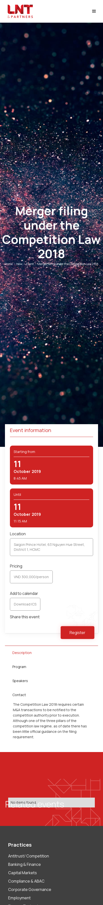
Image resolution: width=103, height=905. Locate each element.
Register (77, 632)
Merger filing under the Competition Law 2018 (68, 264)
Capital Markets (22, 872)
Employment (19, 898)
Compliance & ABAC (26, 881)
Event (30, 264)
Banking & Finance (24, 864)
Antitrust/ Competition (28, 856)
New (19, 264)
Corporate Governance (29, 889)
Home (9, 264)
